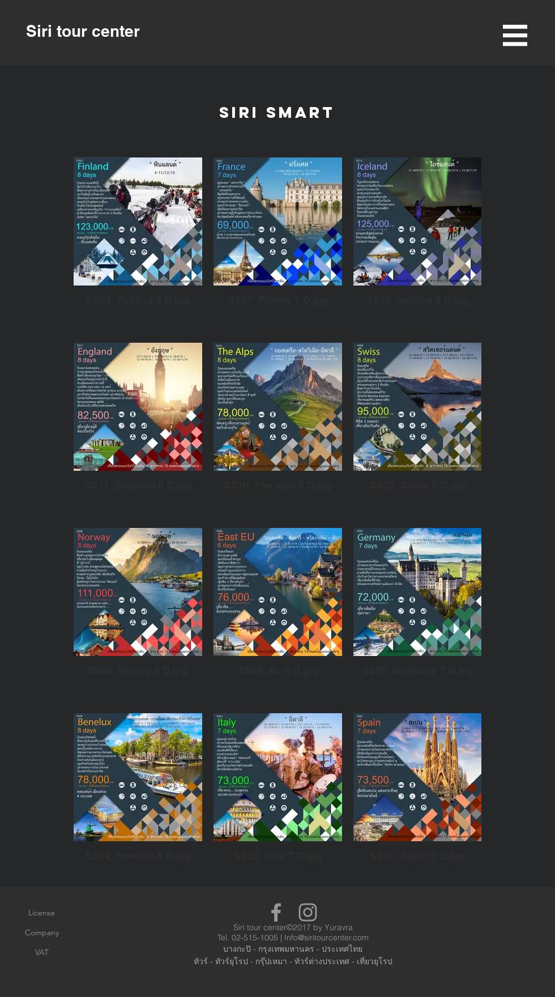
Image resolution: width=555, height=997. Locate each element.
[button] (515, 35)
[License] (41, 913)
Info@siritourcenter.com (326, 937)
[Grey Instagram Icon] (308, 912)
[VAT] (41, 953)
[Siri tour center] (83, 31)
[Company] (41, 933)
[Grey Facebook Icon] (276, 912)
